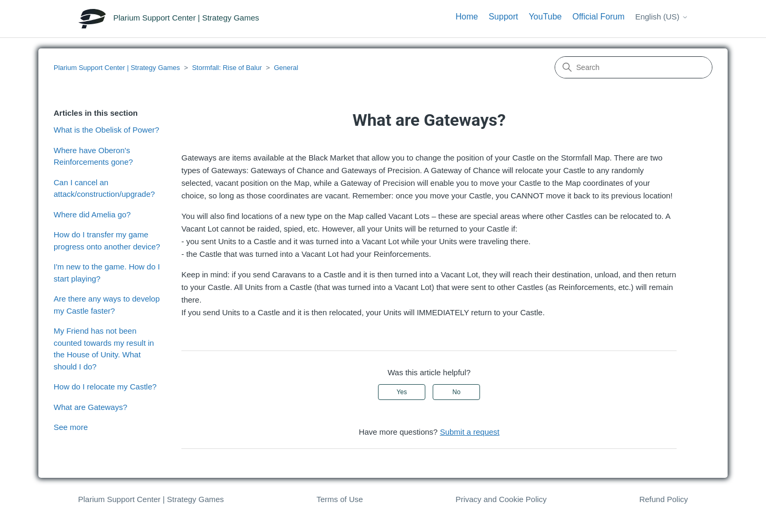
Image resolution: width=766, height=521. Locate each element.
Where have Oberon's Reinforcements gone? (93, 156)
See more (71, 427)
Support (503, 16)
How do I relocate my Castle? (105, 386)
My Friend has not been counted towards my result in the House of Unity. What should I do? (104, 348)
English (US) (661, 16)
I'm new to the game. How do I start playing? (107, 272)
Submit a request (469, 431)
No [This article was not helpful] (457, 392)
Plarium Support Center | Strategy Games (117, 68)
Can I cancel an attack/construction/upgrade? (104, 188)
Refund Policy (663, 499)
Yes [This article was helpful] (401, 392)
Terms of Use (339, 499)
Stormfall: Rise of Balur (227, 68)
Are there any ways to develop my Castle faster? (107, 304)
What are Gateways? (90, 407)
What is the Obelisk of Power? (106, 129)
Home (467, 16)
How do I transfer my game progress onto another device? (107, 240)
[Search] (633, 67)
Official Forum (599, 16)
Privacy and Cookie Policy (500, 499)
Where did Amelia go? (92, 214)
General (286, 68)
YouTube (545, 16)
